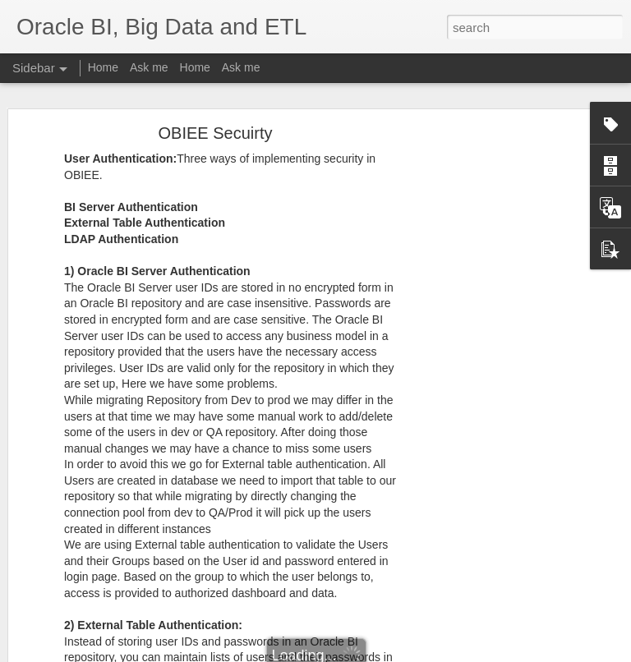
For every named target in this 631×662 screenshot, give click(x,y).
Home (103, 67)
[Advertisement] (490, 391)
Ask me (149, 67)
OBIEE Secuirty (216, 133)
